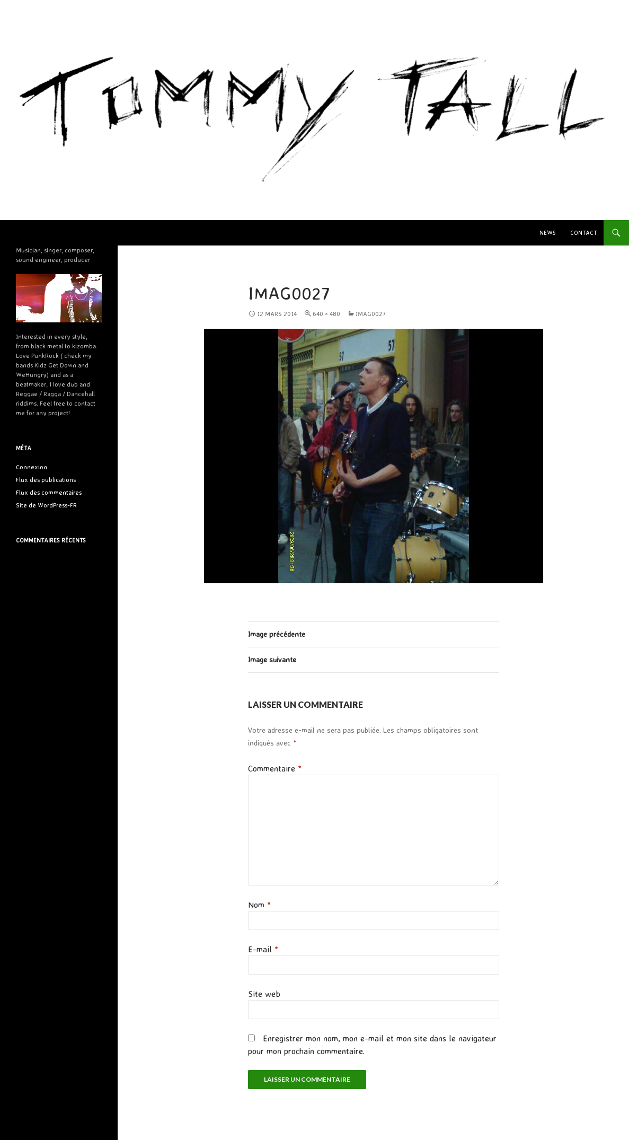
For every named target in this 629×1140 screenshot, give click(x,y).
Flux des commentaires (49, 492)
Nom (259, 904)
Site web (264, 993)
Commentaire (275, 768)
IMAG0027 (371, 314)
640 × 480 (326, 314)
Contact (583, 232)
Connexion (31, 467)
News (547, 232)
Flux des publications (46, 480)
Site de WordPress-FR (46, 505)
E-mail (263, 949)
